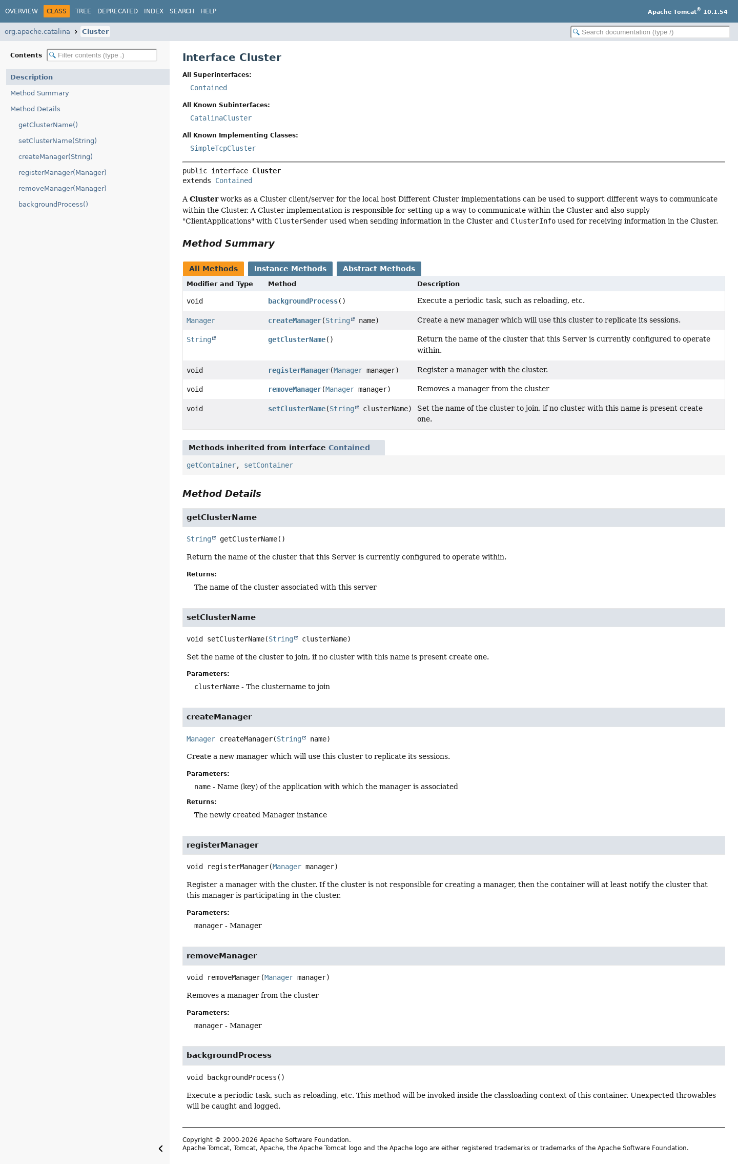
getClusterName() (48, 125)
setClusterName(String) (57, 141)
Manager (201, 320)
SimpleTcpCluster (223, 148)
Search (182, 11)
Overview (21, 11)
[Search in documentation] (650, 32)
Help (208, 11)
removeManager (294, 389)
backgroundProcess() (53, 204)
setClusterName (296, 409)
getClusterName (296, 339)
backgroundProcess (303, 301)
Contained (208, 88)
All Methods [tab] (213, 269)
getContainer (211, 465)
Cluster (95, 31)
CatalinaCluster (221, 118)
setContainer (268, 465)
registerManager (299, 370)
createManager (294, 320)
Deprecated (117, 11)
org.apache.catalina (37, 31)
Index (153, 11)
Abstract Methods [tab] (379, 269)
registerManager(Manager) (62, 172)
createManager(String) (55, 156)
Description (31, 77)
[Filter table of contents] (102, 55)
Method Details (35, 109)
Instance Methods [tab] (290, 269)
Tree (83, 11)
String (337, 320)
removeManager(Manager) (62, 188)
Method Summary (39, 93)
